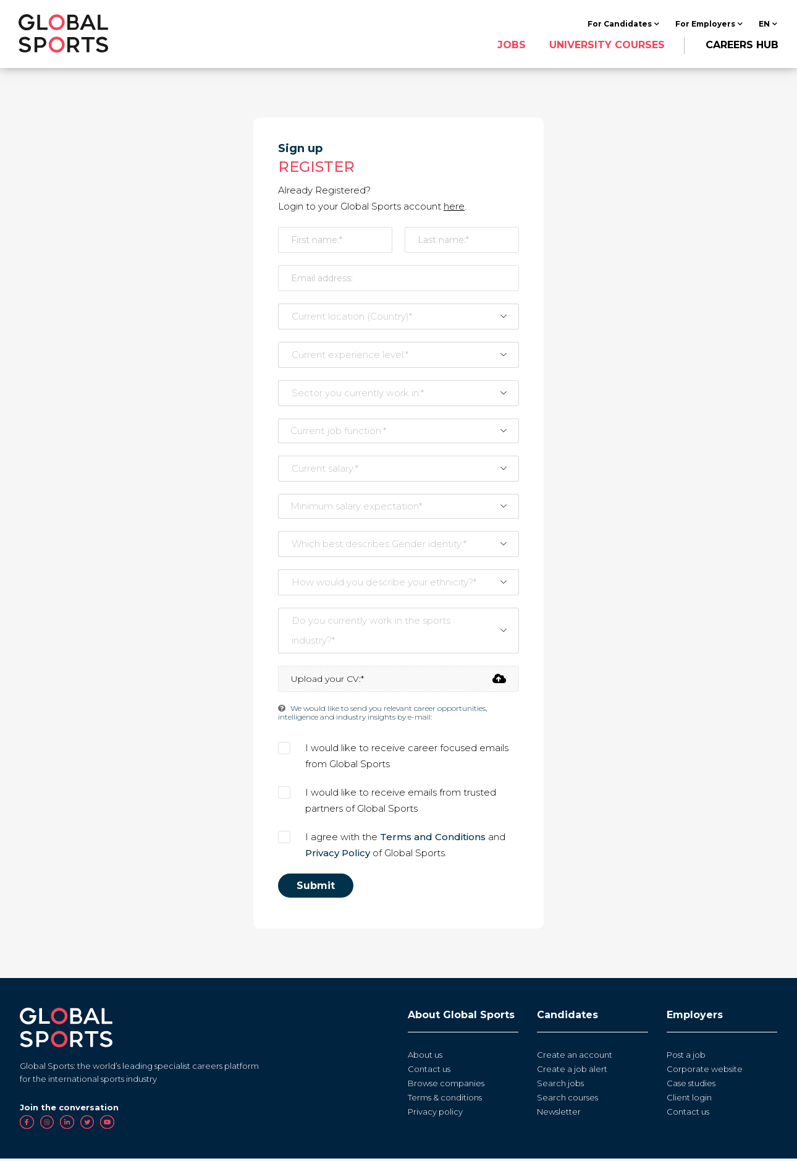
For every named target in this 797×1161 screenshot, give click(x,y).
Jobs (510, 45)
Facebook (27, 1125)
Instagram (47, 1125)
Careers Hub (740, 45)
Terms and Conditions (433, 838)
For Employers (704, 24)
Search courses (567, 1099)
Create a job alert (572, 1071)
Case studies (691, 1085)
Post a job (686, 1056)
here (454, 208)
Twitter (87, 1125)
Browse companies (446, 1085)
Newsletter (559, 1113)
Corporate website (705, 1071)
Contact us (429, 1071)
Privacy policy (435, 1113)
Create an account (574, 1056)
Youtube (107, 1125)
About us (425, 1056)
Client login (689, 1099)
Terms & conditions (445, 1099)
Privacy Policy (337, 855)
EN (763, 24)
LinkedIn (67, 1125)
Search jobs (560, 1085)
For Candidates (618, 24)
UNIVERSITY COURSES (606, 45)
